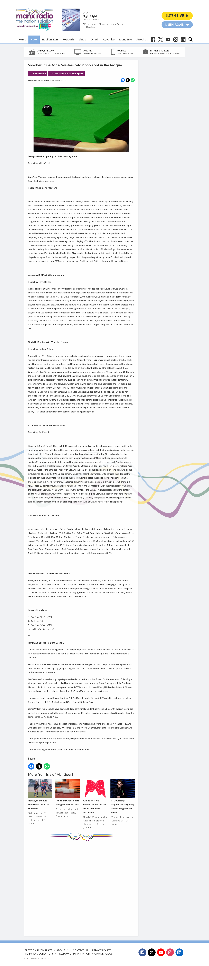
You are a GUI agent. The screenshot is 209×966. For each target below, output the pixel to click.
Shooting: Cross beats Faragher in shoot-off (67, 792)
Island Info (125, 39)
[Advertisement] (82, 886)
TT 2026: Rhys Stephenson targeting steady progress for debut (122, 796)
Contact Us (80, 950)
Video (82, 39)
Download (90, 27)
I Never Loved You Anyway (111, 23)
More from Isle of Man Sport (67, 73)
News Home (39, 73)
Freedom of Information (74, 953)
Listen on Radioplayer (92, 53)
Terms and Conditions (39, 953)
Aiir (48, 958)
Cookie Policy (103, 953)
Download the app (125, 53)
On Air (94, 39)
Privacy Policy (101, 950)
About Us (142, 39)
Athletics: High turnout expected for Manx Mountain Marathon (95, 796)
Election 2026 (50, 39)
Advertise (109, 39)
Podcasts (68, 39)
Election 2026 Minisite (38, 950)
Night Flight (90, 16)
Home (22, 39)
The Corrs (91, 23)
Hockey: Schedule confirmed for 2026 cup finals (40, 794)
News (34, 39)
